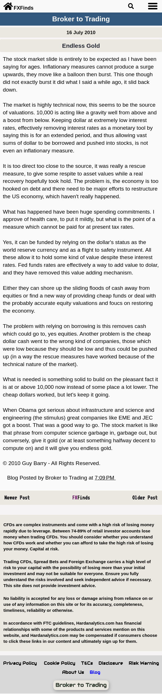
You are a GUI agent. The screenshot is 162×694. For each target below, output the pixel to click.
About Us (73, 672)
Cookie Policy (59, 663)
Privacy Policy (20, 663)
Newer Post (17, 498)
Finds (81, 498)
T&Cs (87, 663)
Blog (95, 672)
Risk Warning (144, 663)
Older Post (145, 498)
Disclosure (111, 663)
